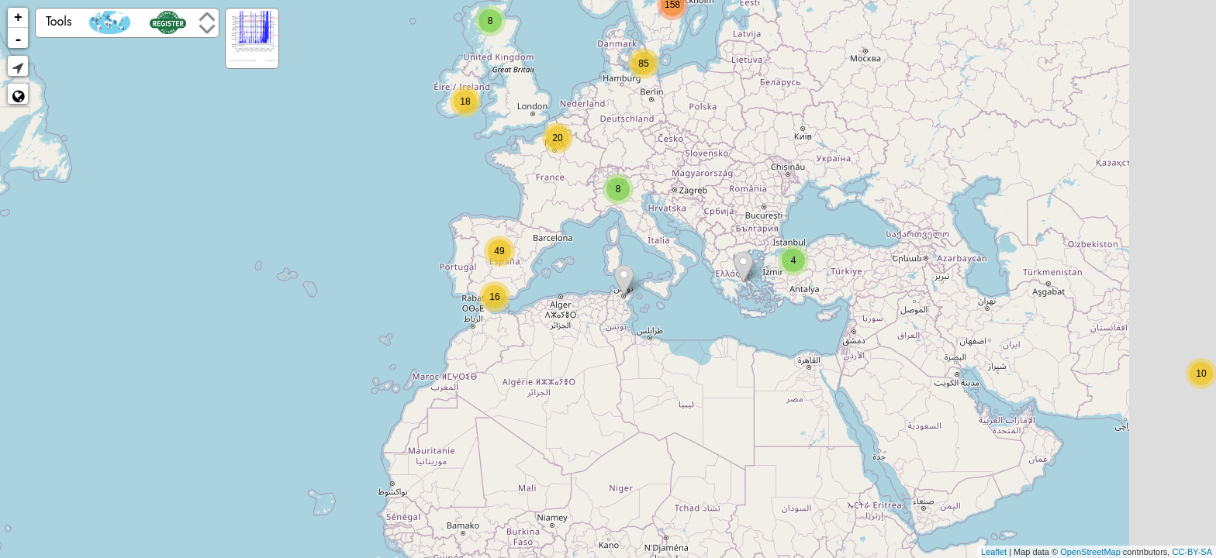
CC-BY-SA (1192, 551)
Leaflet (994, 551)
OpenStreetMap (1090, 551)
